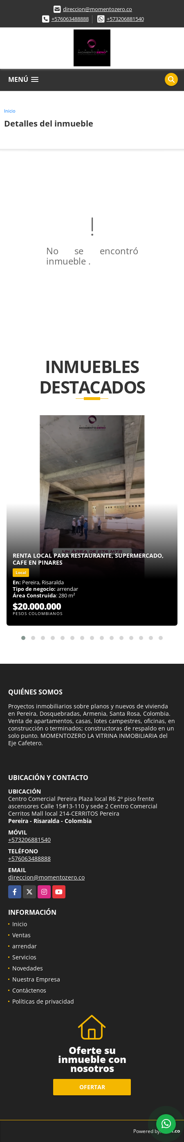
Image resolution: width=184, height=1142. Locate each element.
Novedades (27, 968)
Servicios (24, 957)
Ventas (21, 935)
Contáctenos (29, 990)
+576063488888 (70, 19)
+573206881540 (125, 19)
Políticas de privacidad (43, 1001)
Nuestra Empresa (36, 979)
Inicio (10, 111)
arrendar (24, 946)
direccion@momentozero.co (97, 9)
